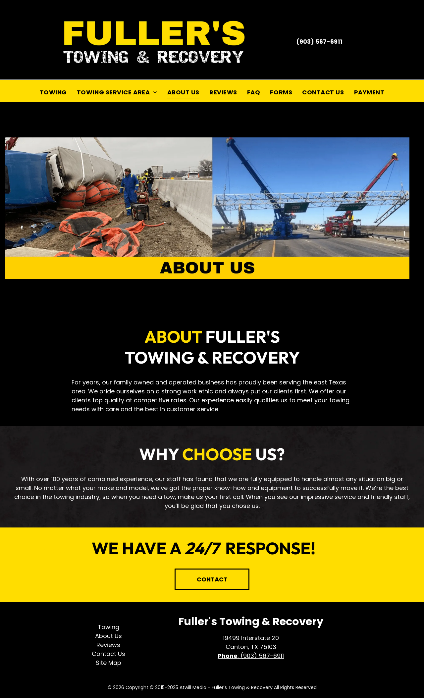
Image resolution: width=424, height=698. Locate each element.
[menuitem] (53, 92)
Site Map (108, 663)
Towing (108, 627)
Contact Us (108, 654)
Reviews (108, 645)
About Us (108, 636)
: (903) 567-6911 (261, 656)
